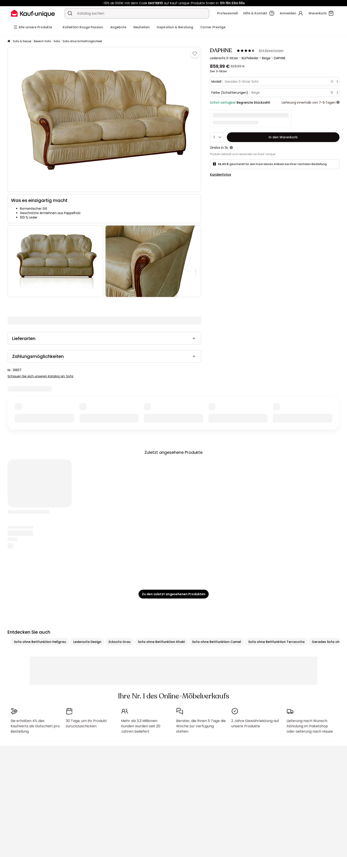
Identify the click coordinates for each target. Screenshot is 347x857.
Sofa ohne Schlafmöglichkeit (82, 41)
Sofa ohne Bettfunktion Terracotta (276, 642)
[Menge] (217, 137)
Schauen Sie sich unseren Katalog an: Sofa (40, 376)
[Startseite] (9, 41)
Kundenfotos (220, 174)
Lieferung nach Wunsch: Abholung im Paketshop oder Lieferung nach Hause (310, 726)
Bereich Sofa (42, 41)
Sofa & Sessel (22, 41)
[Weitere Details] (337, 102)
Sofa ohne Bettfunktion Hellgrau (40, 642)
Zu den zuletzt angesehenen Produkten (173, 594)
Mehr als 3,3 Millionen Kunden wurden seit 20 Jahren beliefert (140, 726)
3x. (227, 147)
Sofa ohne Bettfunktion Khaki (161, 642)
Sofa (57, 41)
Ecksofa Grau (120, 642)
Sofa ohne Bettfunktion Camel (216, 642)
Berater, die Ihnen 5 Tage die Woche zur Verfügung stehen (201, 726)
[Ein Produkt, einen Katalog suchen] (70, 13)
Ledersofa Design (87, 642)
